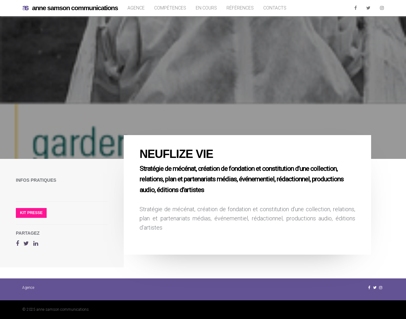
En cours (206, 7)
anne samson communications (70, 8)
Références (240, 7)
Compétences (170, 7)
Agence (136, 7)
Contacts (274, 7)
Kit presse (31, 213)
